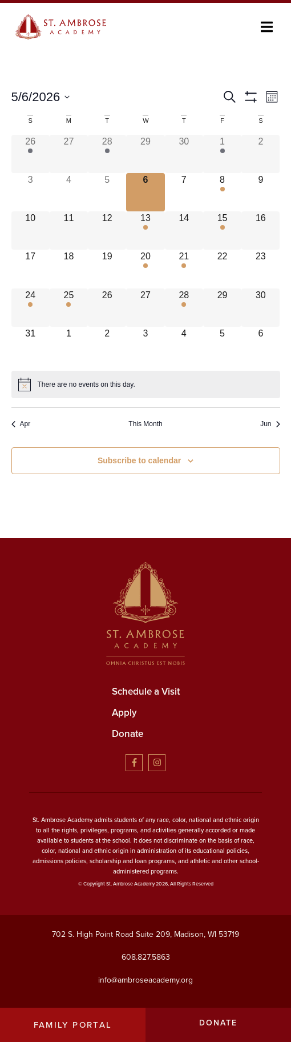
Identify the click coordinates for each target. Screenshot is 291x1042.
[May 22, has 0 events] (222, 269)
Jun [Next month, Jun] (270, 424)
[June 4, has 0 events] (184, 346)
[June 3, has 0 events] (145, 346)
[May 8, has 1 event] (222, 192)
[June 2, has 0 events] (107, 346)
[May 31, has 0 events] (30, 346)
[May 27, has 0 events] (145, 307)
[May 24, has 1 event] (30, 307)
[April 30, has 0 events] (184, 154)
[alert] (145, 384)
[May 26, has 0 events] (107, 307)
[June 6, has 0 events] (260, 346)
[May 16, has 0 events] (260, 230)
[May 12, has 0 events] (107, 230)
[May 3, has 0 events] (30, 192)
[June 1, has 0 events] (69, 346)
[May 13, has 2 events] (145, 230)
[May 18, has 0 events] (69, 269)
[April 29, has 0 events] (145, 154)
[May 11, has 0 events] (69, 230)
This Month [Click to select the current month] (145, 424)
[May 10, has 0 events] (30, 230)
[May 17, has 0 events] (30, 269)
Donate (127, 734)
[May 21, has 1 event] (184, 269)
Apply (124, 713)
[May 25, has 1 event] (69, 307)
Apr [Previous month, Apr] (21, 424)
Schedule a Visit (146, 691)
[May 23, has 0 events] (260, 269)
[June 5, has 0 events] (222, 346)
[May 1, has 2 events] (222, 154)
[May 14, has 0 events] (184, 230)
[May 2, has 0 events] (260, 154)
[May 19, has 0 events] (107, 269)
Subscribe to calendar (139, 460)
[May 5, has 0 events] (107, 192)
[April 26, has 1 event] (30, 154)
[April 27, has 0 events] (69, 154)
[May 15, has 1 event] (222, 230)
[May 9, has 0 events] (260, 192)
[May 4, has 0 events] (69, 192)
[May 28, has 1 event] (184, 307)
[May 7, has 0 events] (184, 192)
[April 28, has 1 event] (107, 154)
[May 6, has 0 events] (145, 192)
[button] (267, 27)
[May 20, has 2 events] (145, 269)
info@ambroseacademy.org (145, 980)
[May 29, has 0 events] (222, 307)
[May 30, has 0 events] (260, 307)
